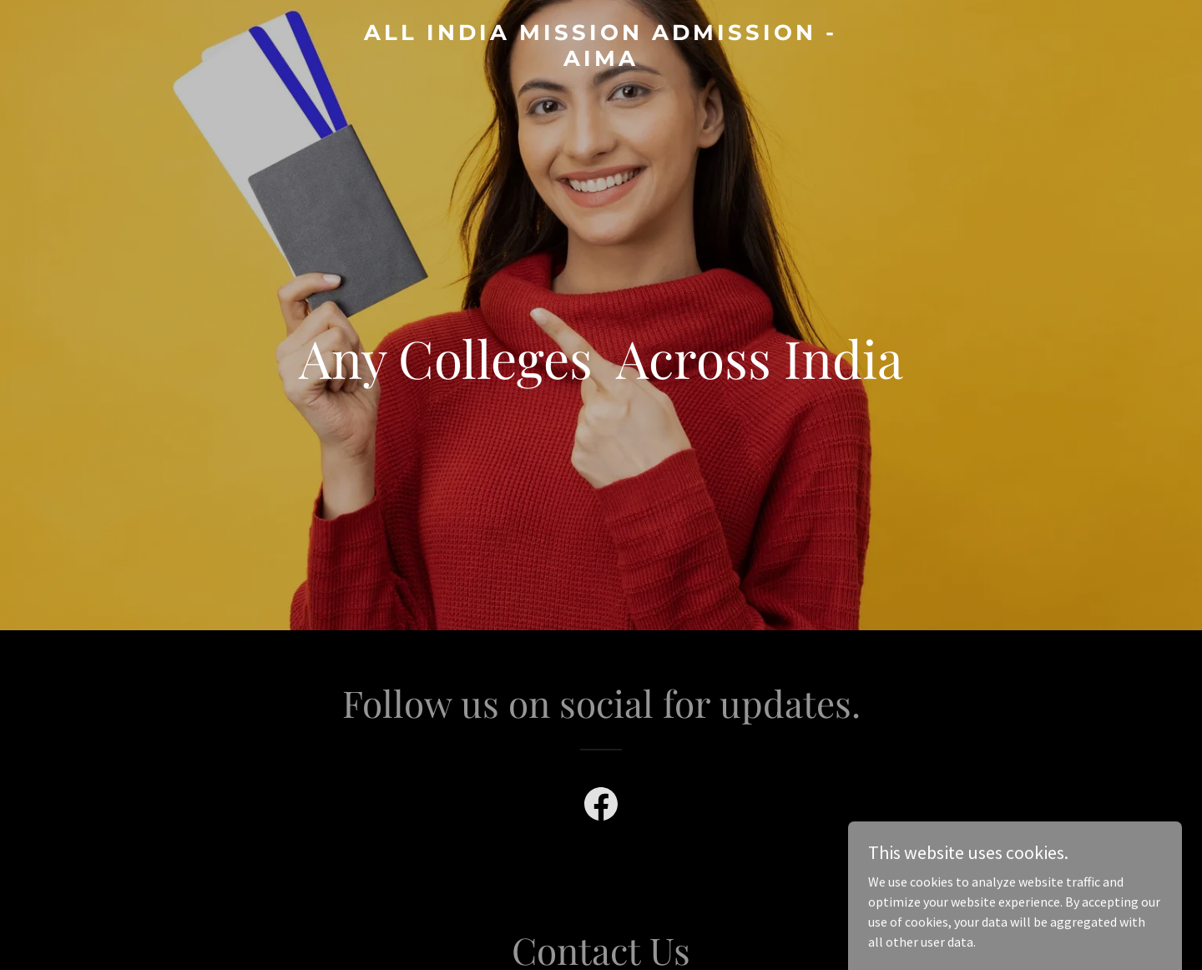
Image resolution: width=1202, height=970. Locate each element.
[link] (600, 61)
